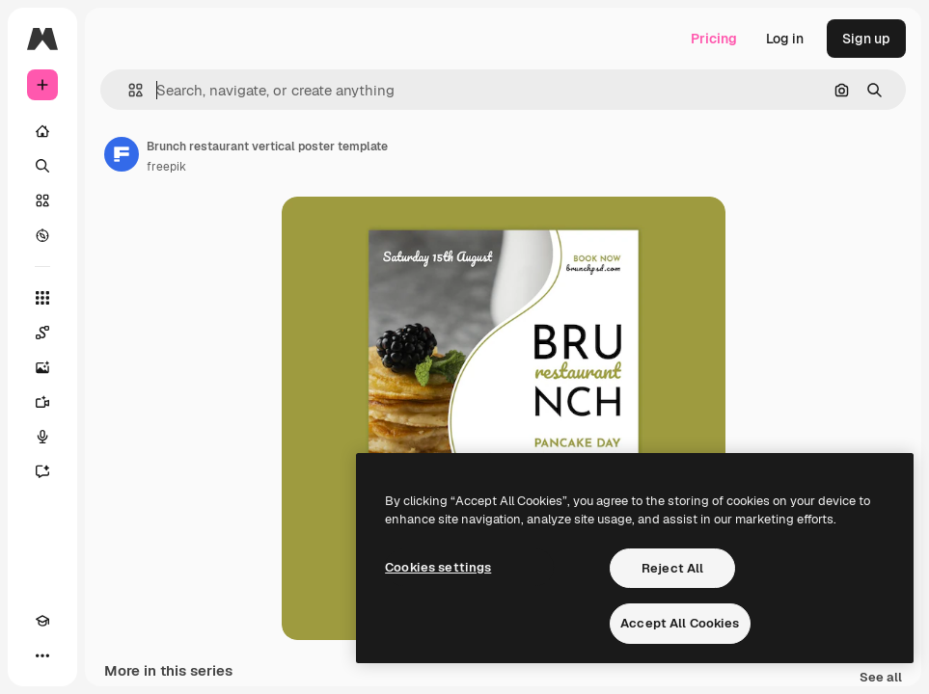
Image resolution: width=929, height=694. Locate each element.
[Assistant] (42, 471)
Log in (785, 38)
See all (881, 678)
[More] (42, 655)
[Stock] (42, 200)
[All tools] (42, 297)
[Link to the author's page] (121, 154)
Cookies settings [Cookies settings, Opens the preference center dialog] (438, 567)
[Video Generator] (42, 402)
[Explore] (42, 235)
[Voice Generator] (42, 436)
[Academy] (42, 620)
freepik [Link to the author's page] (166, 166)
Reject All (672, 568)
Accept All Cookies (679, 623)
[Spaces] (42, 332)
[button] (127, 90)
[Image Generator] (42, 367)
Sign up (866, 38)
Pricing (714, 38)
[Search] (42, 165)
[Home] (42, 131)
